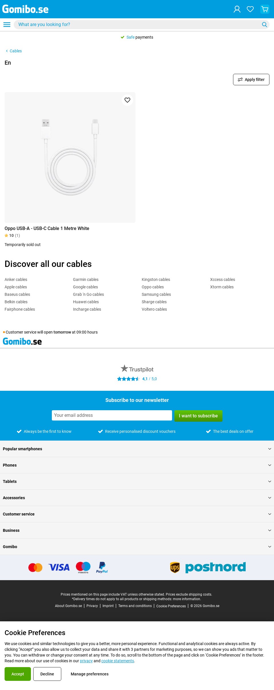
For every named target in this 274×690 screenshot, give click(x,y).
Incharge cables (87, 309)
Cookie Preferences (171, 606)
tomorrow (62, 332)
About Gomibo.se (68, 606)
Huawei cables (86, 302)
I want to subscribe (198, 416)
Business (137, 530)
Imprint (108, 606)
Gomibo (137, 546)
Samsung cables (156, 294)
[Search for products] (138, 24)
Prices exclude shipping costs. (189, 594)
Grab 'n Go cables (88, 294)
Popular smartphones (137, 449)
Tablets (137, 481)
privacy (86, 661)
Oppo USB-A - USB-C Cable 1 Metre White (47, 228)
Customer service (137, 514)
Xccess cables (222, 279)
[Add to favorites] (127, 100)
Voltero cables (154, 309)
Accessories (137, 497)
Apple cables (16, 287)
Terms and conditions (135, 606)
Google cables (85, 287)
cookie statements (117, 661)
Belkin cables (16, 302)
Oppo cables (153, 287)
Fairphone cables (20, 309)
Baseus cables (17, 294)
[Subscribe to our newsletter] (112, 415)
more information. (187, 599)
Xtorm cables (222, 287)
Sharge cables (154, 302)
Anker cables (16, 279)
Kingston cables (156, 279)
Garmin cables (85, 279)
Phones (137, 465)
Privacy (92, 606)
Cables (13, 51)
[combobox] (141, 24)
